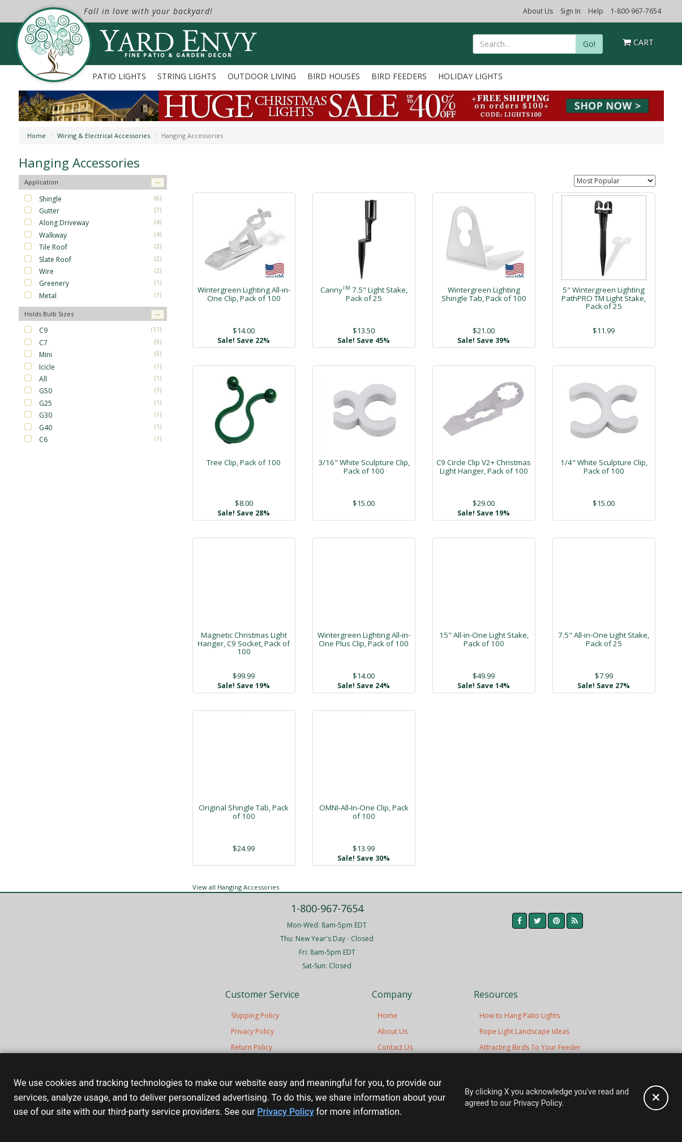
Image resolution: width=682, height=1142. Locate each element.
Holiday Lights (470, 76)
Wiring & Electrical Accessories (103, 135)
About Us (538, 11)
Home (36, 135)
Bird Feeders (399, 76)
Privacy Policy (252, 1031)
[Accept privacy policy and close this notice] (656, 1097)
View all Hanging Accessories (235, 887)
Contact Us (395, 1047)
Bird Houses (333, 76)
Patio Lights (119, 76)
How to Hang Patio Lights (519, 1015)
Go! (589, 43)
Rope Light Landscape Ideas (524, 1031)
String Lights (186, 76)
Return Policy (251, 1047)
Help (595, 11)
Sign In (570, 11)
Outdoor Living (262, 76)
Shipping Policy (255, 1015)
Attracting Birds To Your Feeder (530, 1047)
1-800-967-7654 (636, 11)
